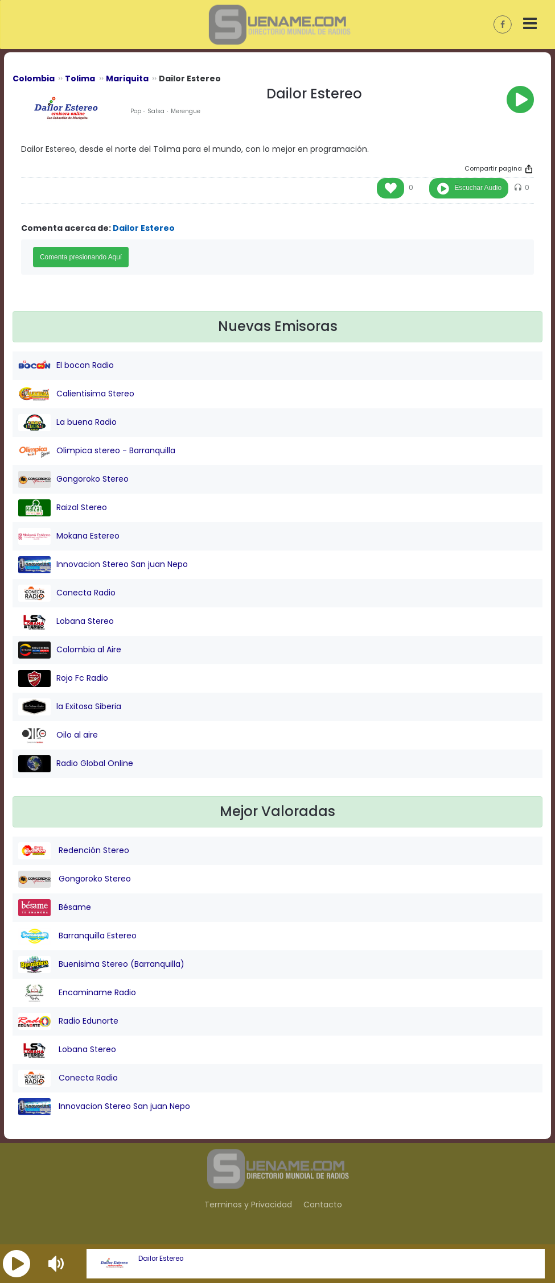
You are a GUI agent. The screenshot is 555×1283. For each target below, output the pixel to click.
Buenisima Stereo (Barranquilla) (101, 964)
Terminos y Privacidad (248, 1204)
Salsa (156, 111)
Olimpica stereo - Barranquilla (96, 451)
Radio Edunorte (68, 1021)
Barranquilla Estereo (77, 936)
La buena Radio (67, 422)
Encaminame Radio (77, 992)
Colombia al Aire (69, 650)
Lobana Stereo (66, 621)
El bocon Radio (66, 365)
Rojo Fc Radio (63, 678)
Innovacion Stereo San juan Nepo (103, 564)
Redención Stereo (73, 850)
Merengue (185, 111)
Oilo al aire (58, 735)
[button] (16, 1263)
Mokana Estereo (69, 536)
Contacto (322, 1204)
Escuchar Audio (477, 188)
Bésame (54, 907)
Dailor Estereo (160, 1258)
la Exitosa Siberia (69, 706)
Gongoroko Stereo (73, 479)
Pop (135, 111)
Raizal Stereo (62, 507)
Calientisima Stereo (76, 394)
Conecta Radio (67, 593)
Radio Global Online (75, 763)
